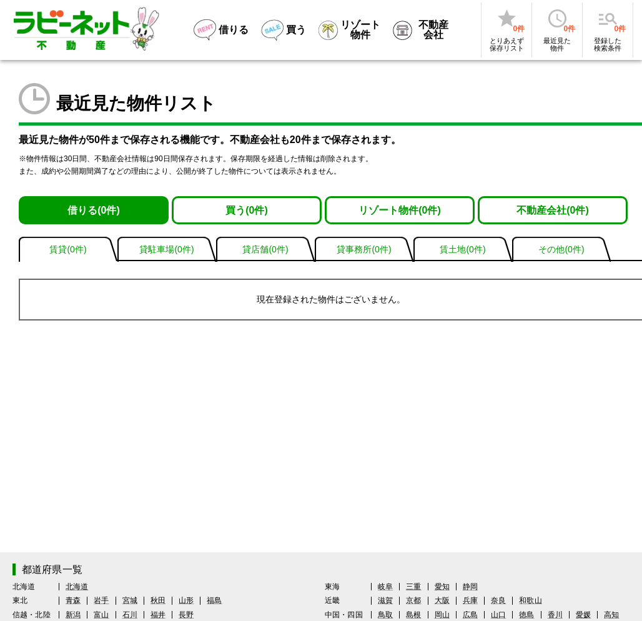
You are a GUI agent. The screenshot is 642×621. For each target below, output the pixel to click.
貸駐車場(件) (166, 249)
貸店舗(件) (265, 249)
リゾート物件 (399, 210)
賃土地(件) (462, 249)
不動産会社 (552, 210)
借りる (93, 210)
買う (246, 210)
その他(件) (561, 249)
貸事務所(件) (364, 249)
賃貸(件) (67, 249)
